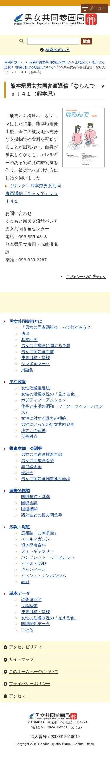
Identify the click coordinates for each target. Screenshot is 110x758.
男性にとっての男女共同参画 (48, 424)
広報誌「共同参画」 (39, 533)
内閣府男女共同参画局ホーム (50, 62)
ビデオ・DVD (33, 563)
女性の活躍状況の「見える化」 (50, 394)
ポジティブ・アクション (43, 400)
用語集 (27, 370)
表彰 (25, 582)
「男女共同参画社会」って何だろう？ (56, 327)
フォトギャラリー (37, 551)
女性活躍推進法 (35, 388)
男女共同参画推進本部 (41, 454)
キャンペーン (33, 569)
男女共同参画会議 (37, 460)
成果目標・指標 (35, 357)
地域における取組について (34, 67)
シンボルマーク (35, 364)
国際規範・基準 (35, 497)
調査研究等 (31, 599)
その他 (27, 630)
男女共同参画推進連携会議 (45, 479)
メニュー (93, 8)
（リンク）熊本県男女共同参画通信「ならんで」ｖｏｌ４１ (33, 193)
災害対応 (29, 436)
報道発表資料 (33, 545)
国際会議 (29, 503)
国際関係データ (35, 624)
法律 (25, 333)
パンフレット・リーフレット (48, 557)
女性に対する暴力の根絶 (43, 418)
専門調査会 (31, 467)
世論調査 (29, 606)
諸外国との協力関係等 (41, 515)
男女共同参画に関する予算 (45, 345)
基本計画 (29, 340)
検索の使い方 (57, 50)
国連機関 (29, 509)
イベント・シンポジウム (43, 575)
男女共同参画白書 (37, 352)
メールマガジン (35, 539)
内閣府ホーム (14, 62)
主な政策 (81, 62)
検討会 (27, 472)
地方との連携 (33, 430)
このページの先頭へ (86, 276)
